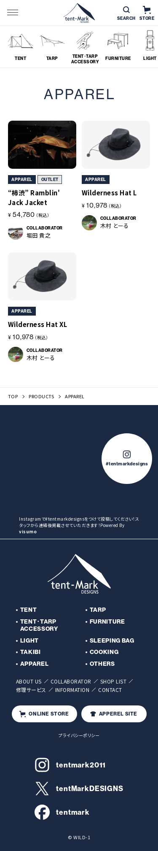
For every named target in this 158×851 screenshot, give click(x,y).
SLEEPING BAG (112, 640)
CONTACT (110, 689)
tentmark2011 (70, 765)
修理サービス (31, 689)
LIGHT (29, 640)
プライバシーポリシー (79, 735)
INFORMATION (72, 689)
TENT (28, 609)
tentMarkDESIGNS (79, 788)
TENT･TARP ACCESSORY (39, 625)
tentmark (62, 812)
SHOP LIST (113, 681)
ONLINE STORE (44, 714)
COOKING (104, 652)
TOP (13, 396)
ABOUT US (29, 681)
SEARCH (126, 13)
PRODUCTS (41, 396)
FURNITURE (107, 621)
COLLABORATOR (71, 681)
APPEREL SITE (113, 714)
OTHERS (102, 663)
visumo (28, 531)
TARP (98, 609)
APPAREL (34, 663)
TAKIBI (30, 652)
